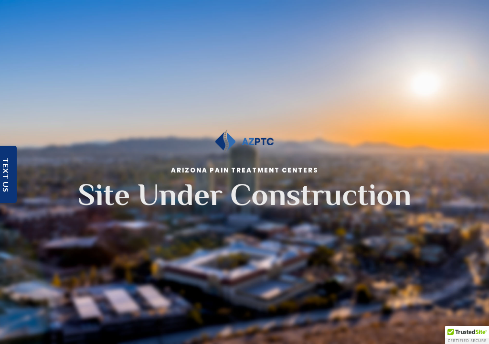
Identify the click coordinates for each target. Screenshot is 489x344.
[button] (467, 335)
